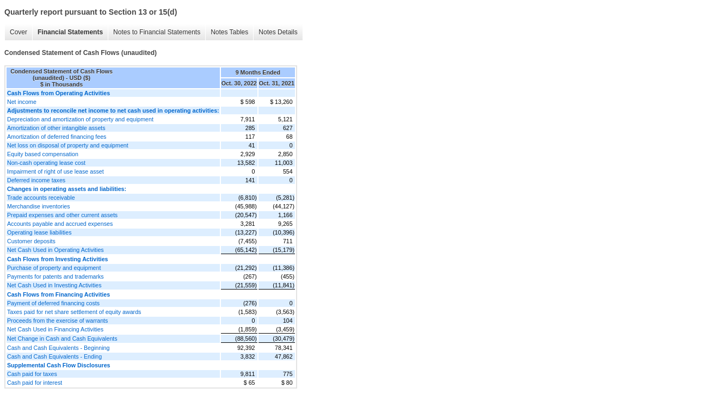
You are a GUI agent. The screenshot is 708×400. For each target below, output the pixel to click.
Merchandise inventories (38, 206)
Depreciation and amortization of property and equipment (80, 119)
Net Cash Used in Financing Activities (55, 329)
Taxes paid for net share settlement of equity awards (74, 312)
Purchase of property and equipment (54, 267)
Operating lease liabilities (39, 232)
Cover (18, 32)
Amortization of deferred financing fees (56, 136)
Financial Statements (70, 32)
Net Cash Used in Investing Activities (54, 285)
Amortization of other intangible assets (56, 128)
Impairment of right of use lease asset (55, 171)
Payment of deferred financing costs (53, 303)
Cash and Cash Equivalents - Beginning (58, 347)
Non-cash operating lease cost (46, 162)
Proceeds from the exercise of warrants (57, 320)
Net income (21, 102)
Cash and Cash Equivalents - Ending (54, 356)
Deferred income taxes (36, 180)
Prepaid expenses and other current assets (62, 215)
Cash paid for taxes (32, 374)
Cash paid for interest (34, 382)
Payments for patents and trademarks (55, 276)
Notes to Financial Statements (156, 32)
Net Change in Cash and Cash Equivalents (62, 338)
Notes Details (277, 32)
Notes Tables (229, 32)
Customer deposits (31, 241)
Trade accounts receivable (41, 197)
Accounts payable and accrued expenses (60, 223)
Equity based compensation (42, 154)
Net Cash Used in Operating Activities (55, 250)
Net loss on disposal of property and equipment (67, 145)
